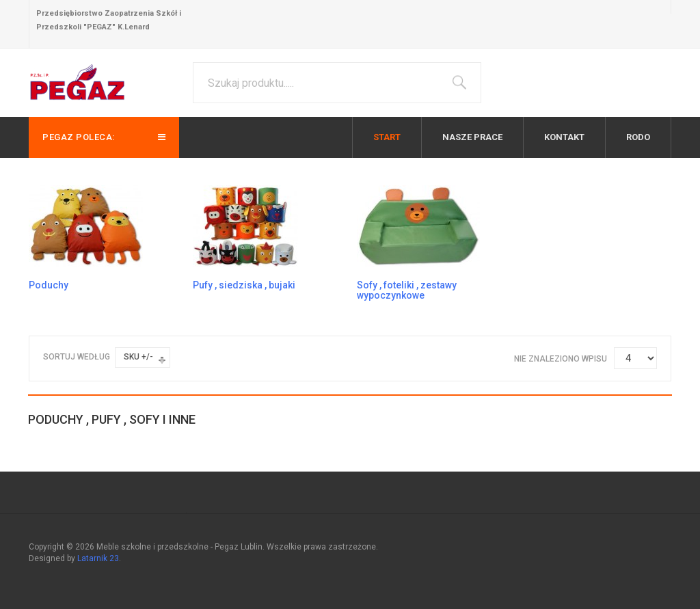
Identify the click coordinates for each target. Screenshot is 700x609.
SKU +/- (138, 357)
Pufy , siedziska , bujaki (244, 285)
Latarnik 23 (98, 558)
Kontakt (564, 137)
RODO (638, 137)
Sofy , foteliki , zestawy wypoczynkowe (407, 290)
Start (387, 137)
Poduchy (48, 285)
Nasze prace (472, 137)
